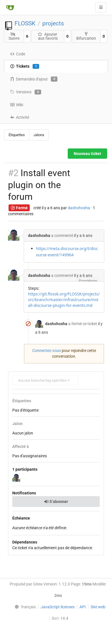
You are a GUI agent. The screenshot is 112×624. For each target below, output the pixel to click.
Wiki (16, 104)
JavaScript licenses (58, 607)
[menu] (23, 607)
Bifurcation (86, 36)
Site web (98, 607)
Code (17, 54)
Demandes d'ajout (33, 79)
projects (53, 23)
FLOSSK (25, 23)
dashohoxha (79, 208)
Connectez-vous (46, 350)
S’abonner (56, 501)
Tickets (24, 66)
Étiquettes (17, 135)
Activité (19, 117)
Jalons (38, 135)
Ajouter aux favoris (48, 36)
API (82, 607)
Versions (25, 92)
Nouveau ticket (87, 153)
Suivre (14, 36)
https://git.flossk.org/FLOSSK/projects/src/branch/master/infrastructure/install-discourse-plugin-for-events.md (64, 299)
